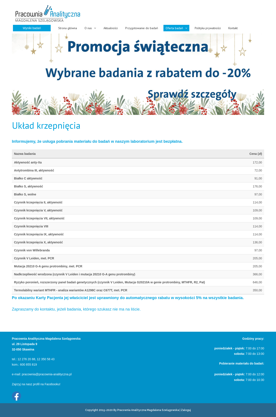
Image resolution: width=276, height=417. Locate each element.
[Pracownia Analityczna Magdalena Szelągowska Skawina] (56, 14)
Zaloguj (186, 410)
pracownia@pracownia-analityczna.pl (47, 374)
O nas (88, 28)
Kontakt (233, 28)
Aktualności (111, 28)
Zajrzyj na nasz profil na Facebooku (36, 384)
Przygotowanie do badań (141, 28)
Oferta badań (174, 28)
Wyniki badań (32, 28)
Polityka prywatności (208, 28)
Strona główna (67, 28)
